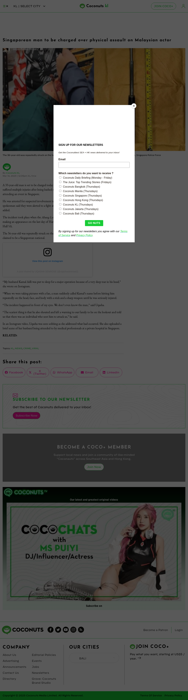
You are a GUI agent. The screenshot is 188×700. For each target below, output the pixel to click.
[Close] (133, 105)
